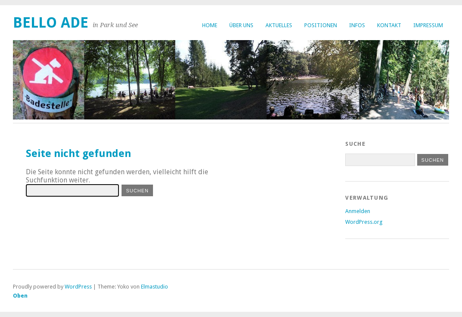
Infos (357, 25)
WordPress (78, 286)
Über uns (241, 25)
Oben (20, 295)
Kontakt (389, 25)
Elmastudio (154, 286)
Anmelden (357, 211)
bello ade (50, 22)
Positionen (320, 25)
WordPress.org (363, 222)
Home (209, 25)
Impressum (428, 25)
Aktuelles (278, 25)
